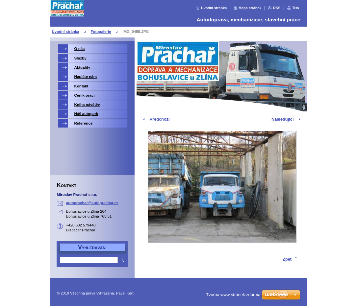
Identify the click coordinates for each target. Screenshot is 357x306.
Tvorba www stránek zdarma (233, 294)
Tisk (295, 8)
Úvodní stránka (214, 8)
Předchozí (160, 119)
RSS (276, 8)
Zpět (287, 259)
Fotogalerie (100, 32)
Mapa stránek (250, 8)
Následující (282, 119)
